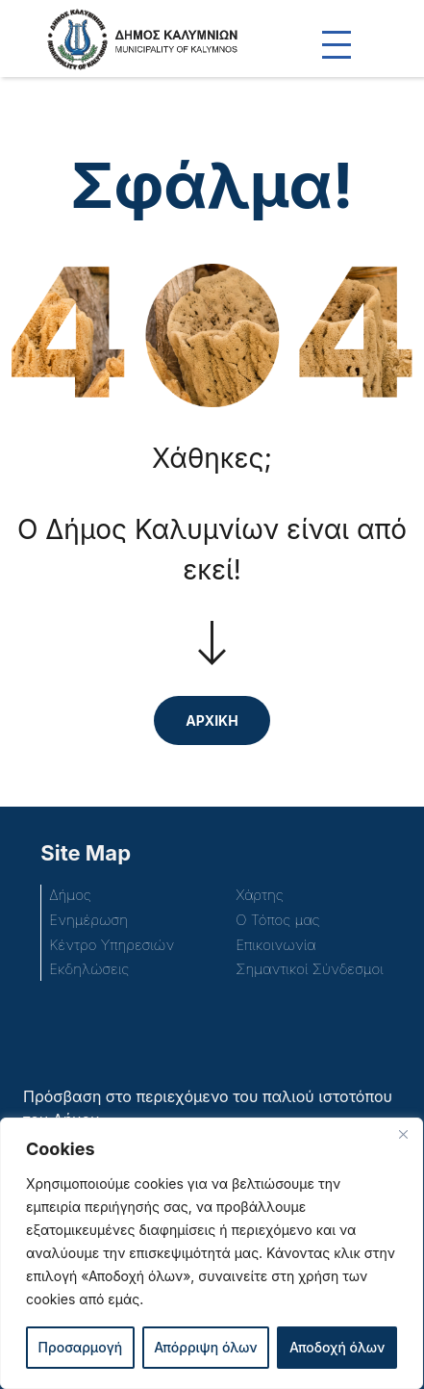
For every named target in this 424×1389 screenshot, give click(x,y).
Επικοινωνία (275, 945)
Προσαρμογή (80, 1347)
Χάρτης (260, 895)
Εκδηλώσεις (89, 969)
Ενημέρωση (88, 920)
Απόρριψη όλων (205, 1347)
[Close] (402, 1133)
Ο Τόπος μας (277, 920)
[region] (211, 1253)
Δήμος (69, 895)
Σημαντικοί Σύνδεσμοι (309, 969)
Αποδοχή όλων (337, 1347)
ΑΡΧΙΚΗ (211, 720)
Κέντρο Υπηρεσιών (111, 945)
